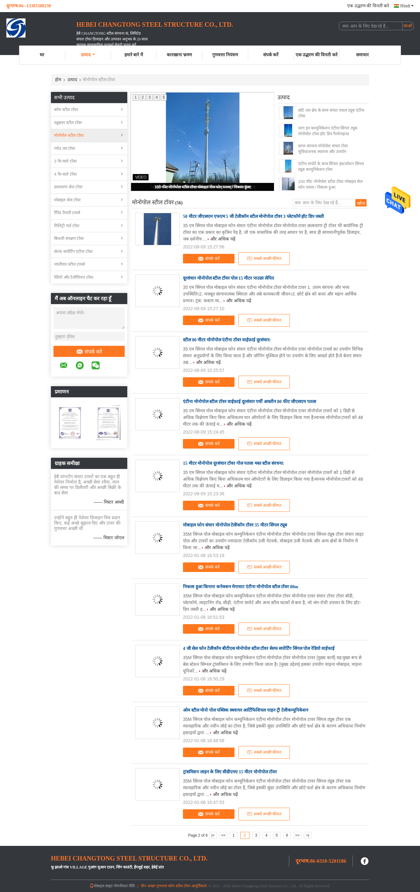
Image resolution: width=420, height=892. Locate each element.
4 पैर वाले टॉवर (65, 174)
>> (297, 835)
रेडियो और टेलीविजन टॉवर (73, 277)
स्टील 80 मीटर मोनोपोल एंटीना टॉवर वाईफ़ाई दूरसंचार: (227, 340)
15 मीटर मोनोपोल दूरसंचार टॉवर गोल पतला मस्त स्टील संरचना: (233, 463)
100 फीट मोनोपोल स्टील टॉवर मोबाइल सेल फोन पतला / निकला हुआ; (202, 187)
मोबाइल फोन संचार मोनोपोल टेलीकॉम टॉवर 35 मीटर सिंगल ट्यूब (235, 525)
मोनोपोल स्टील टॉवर (69, 135)
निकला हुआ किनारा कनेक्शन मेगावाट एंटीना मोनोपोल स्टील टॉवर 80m (240, 586)
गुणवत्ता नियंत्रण (225, 54)
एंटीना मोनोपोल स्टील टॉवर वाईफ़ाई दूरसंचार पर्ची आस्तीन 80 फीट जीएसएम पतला (249, 401)
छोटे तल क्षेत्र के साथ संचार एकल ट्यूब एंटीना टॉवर (331, 113)
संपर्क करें (271, 54)
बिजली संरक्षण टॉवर (69, 238)
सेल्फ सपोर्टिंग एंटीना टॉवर (73, 251)
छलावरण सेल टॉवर (68, 187)
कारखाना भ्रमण (179, 54)
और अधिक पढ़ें (222, 238)
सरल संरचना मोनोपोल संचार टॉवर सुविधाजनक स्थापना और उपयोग (323, 148)
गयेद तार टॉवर (64, 148)
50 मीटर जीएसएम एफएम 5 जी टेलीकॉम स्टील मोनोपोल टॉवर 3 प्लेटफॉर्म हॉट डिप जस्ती (253, 216)
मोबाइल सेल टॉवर (67, 200)
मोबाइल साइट (101, 886)
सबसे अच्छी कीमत (264, 258)
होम (58, 79)
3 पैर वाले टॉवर (65, 161)
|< (213, 835)
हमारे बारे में (133, 54)
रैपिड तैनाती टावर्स (67, 212)
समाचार (362, 54)
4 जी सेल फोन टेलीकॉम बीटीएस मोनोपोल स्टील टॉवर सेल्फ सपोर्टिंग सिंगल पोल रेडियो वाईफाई (258, 648)
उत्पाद (88, 54)
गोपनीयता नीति (124, 886)
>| (307, 835)
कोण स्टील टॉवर (66, 109)
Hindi (407, 5)
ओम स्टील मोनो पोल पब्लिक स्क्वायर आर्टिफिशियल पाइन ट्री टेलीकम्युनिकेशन (245, 710)
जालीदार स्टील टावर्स (69, 264)
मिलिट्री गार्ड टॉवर (66, 225)
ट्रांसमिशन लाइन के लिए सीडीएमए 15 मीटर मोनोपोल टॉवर (230, 772)
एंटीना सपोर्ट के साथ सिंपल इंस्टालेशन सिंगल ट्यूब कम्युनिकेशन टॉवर (331, 166)
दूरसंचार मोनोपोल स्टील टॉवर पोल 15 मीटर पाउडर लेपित (228, 278)
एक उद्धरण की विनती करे (368, 5)
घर (42, 54)
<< (223, 835)
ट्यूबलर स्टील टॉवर (68, 122)
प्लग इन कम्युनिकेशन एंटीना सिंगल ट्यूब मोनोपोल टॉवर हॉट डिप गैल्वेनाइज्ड (327, 131)
